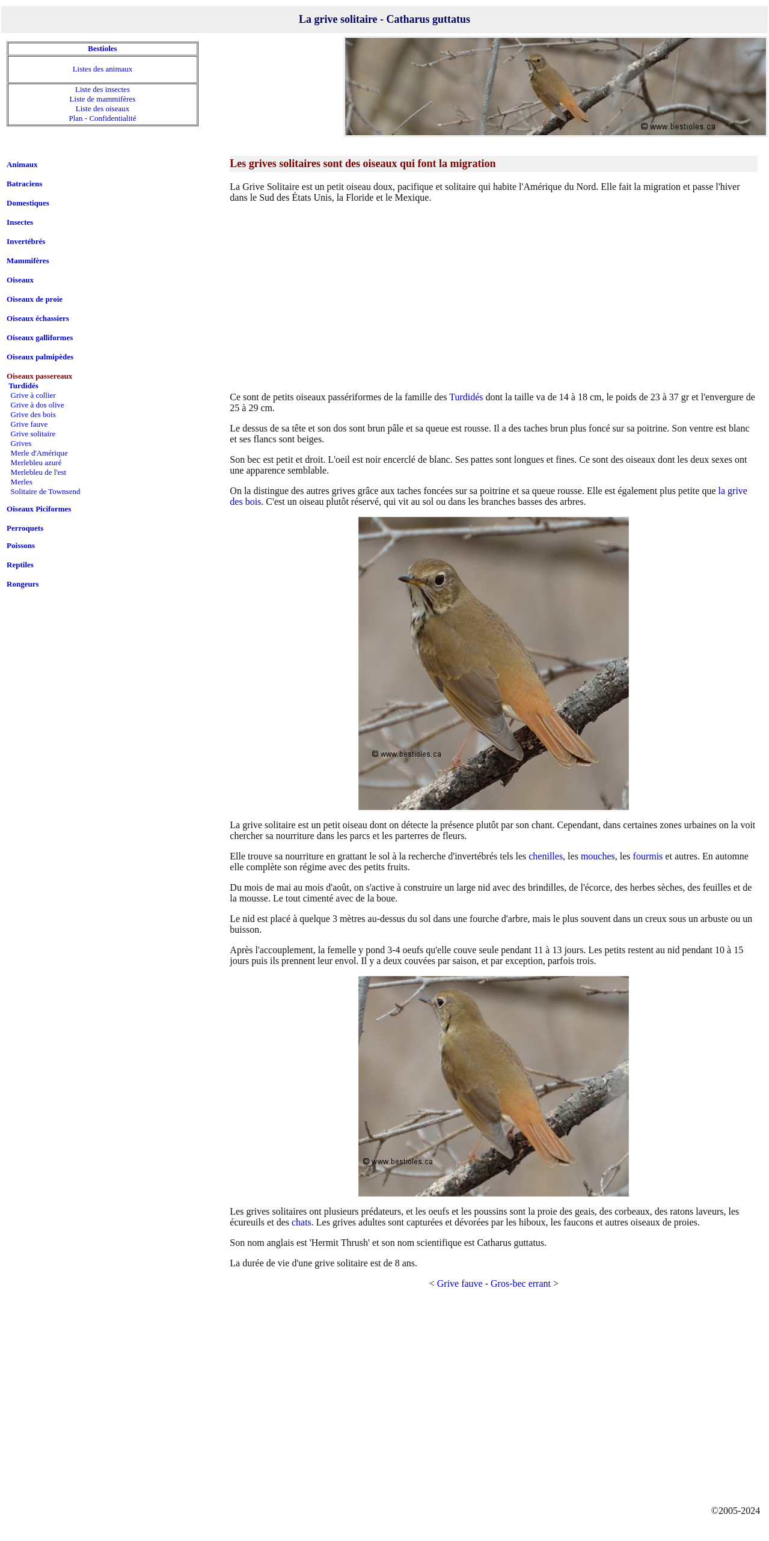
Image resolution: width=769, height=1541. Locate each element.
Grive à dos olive (37, 404)
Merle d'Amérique (39, 452)
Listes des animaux (103, 68)
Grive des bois (33, 414)
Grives (21, 443)
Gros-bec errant (521, 1283)
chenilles (545, 856)
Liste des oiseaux (103, 108)
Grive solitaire (33, 433)
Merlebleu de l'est (39, 472)
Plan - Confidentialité (102, 118)
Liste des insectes (102, 89)
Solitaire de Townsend (46, 491)
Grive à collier (33, 395)
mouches (598, 856)
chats (301, 1222)
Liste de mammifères (103, 98)
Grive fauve (460, 1283)
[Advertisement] (494, 297)
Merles (21, 481)
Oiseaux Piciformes (39, 508)
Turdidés (466, 397)
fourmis (648, 856)
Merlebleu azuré (36, 462)
